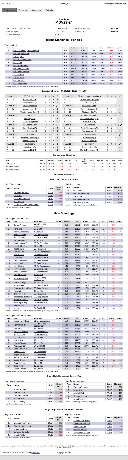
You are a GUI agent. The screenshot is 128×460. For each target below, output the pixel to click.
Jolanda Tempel (20, 343)
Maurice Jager (19, 237)
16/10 (50, 199)
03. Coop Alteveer (21, 53)
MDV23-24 (10, 164)
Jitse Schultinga (20, 282)
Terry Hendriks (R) (30, 131)
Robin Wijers (19, 285)
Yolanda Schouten (21, 332)
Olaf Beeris (18, 257)
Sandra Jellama (20, 360)
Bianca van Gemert (21, 357)
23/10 (50, 195)
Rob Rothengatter (21, 279)
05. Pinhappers (20, 84)
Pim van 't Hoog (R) (89, 141)
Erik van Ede (19, 252)
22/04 (109, 190)
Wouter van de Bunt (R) (29, 112)
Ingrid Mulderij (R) (30, 150)
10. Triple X (18, 57)
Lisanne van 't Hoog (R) (89, 100)
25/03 (109, 199)
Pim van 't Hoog (20, 235)
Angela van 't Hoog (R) (89, 119)
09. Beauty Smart (21, 69)
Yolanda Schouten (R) (89, 109)
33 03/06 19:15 (12, 167)
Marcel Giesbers (20, 272)
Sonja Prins (18, 366)
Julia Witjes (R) (30, 119)
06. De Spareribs (20, 66)
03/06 (50, 192)
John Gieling (19, 266)
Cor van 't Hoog (20, 225)
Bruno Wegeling (20, 294)
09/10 (50, 429)
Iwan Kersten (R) (30, 128)
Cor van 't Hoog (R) (89, 102)
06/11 (50, 398)
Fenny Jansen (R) (30, 100)
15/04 (50, 423)
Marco (16, 308)
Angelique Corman (21, 354)
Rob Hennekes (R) (29, 102)
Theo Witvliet (19, 291)
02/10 (109, 390)
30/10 (50, 401)
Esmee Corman (20, 369)
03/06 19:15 (63, 28)
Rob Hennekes (19, 249)
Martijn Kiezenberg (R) (89, 150)
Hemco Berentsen (21, 300)
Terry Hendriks (19, 269)
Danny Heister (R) (89, 147)
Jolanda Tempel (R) (30, 121)
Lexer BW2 (36, 453)
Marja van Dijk (19, 334)
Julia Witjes (18, 340)
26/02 (50, 426)
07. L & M (17, 63)
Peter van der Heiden (22, 288)
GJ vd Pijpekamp (20, 302)
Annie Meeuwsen (20, 349)
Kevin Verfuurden (20, 260)
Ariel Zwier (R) (30, 147)
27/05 (109, 433)
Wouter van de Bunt (22, 243)
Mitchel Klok (18, 263)
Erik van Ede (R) (89, 121)
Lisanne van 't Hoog (22, 325)
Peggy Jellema (19, 363)
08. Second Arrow (21, 72)
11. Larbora (18, 75)
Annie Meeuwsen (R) (89, 128)
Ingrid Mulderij (19, 337)
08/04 (109, 421)
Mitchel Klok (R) (89, 138)
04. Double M (19, 81)
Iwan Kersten (19, 255)
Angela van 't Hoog (21, 321)
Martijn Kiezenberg (21, 232)
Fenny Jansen (19, 352)
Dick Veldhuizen (20, 275)
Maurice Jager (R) (30, 109)
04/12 (109, 399)
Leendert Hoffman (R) (30, 138)
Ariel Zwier (18, 329)
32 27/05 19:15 (12, 170)
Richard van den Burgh (23, 297)
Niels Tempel (19, 305)
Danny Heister (19, 240)
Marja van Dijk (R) (89, 112)
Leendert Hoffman (21, 246)
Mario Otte (18, 229)
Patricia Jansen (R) (89, 131)
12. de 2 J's (18, 78)
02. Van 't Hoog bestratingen (26, 50)
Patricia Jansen (20, 346)
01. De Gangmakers (22, 60)
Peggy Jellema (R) (30, 141)
